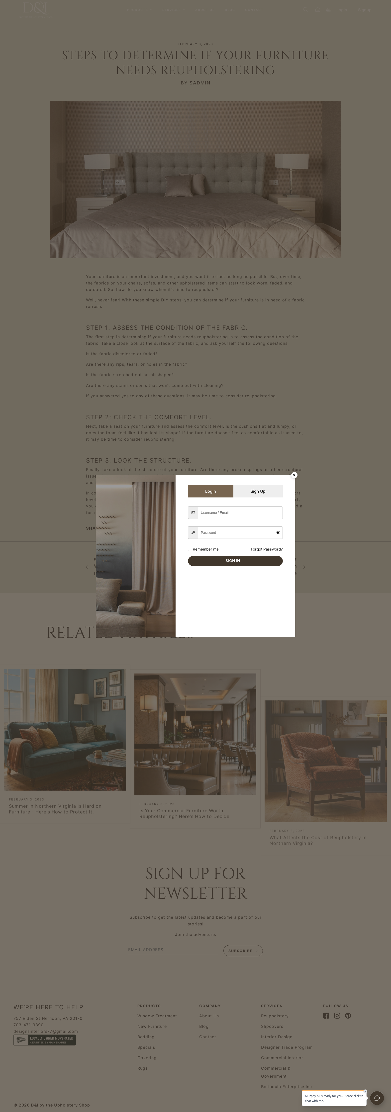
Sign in (232, 560)
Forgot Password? (267, 549)
